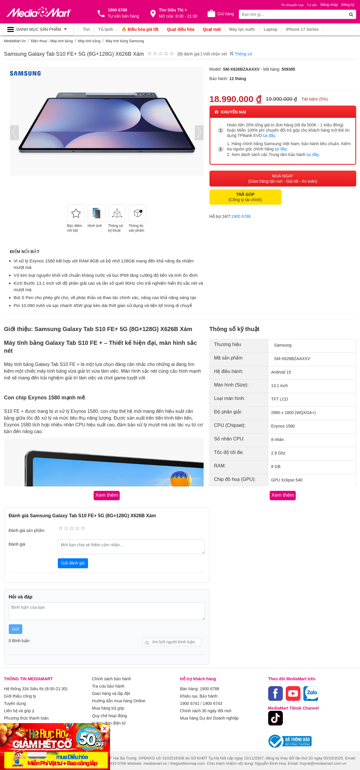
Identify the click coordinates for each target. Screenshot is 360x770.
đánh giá (192, 54)
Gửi (15, 628)
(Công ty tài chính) (245, 196)
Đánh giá (17, 544)
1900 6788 (241, 215)
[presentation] (14, 132)
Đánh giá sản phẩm (27, 530)
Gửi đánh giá (73, 562)
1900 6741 (190, 702)
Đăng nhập (329, 5)
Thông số (241, 54)
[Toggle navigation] (38, 29)
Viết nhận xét (215, 54)
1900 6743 (212, 702)
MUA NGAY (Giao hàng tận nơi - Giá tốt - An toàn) (282, 178)
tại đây (269, 135)
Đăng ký (347, 5)
